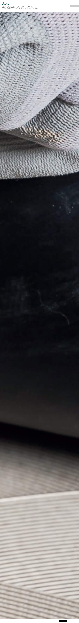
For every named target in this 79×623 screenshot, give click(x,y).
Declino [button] (65, 621)
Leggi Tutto (70, 621)
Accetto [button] (61, 621)
